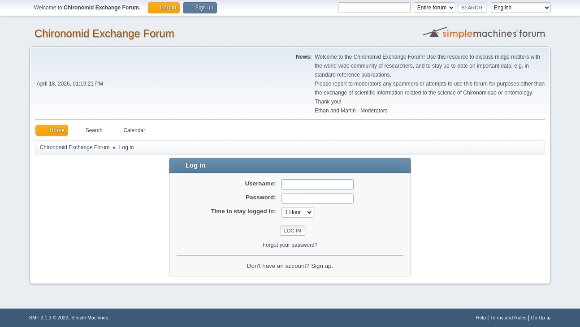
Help (481, 317)
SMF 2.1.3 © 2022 (49, 317)
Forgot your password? (290, 245)
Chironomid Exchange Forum (104, 33)
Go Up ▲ (541, 317)
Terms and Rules (508, 317)
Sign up (321, 265)
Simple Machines (89, 317)
